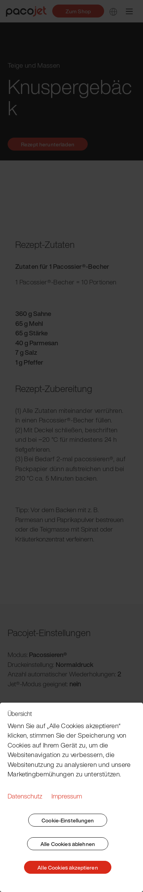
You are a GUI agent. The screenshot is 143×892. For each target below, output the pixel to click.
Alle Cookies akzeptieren (67, 867)
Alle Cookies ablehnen (67, 844)
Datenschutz (25, 796)
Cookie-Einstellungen (68, 820)
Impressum (66, 796)
